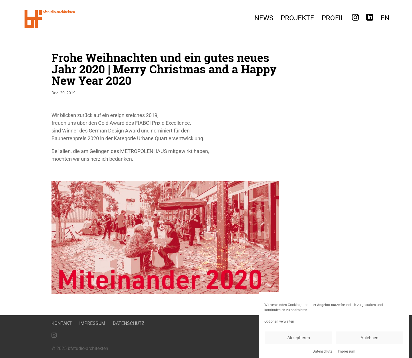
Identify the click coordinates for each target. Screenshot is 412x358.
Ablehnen (369, 340)
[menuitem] (385, 19)
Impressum (346, 354)
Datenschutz (322, 354)
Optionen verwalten (279, 324)
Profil (333, 19)
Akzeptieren (298, 340)
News (263, 19)
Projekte (297, 19)
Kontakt (62, 323)
